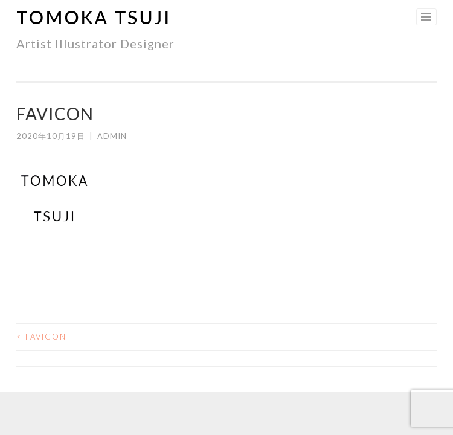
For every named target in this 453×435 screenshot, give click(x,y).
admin (112, 136)
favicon (41, 336)
